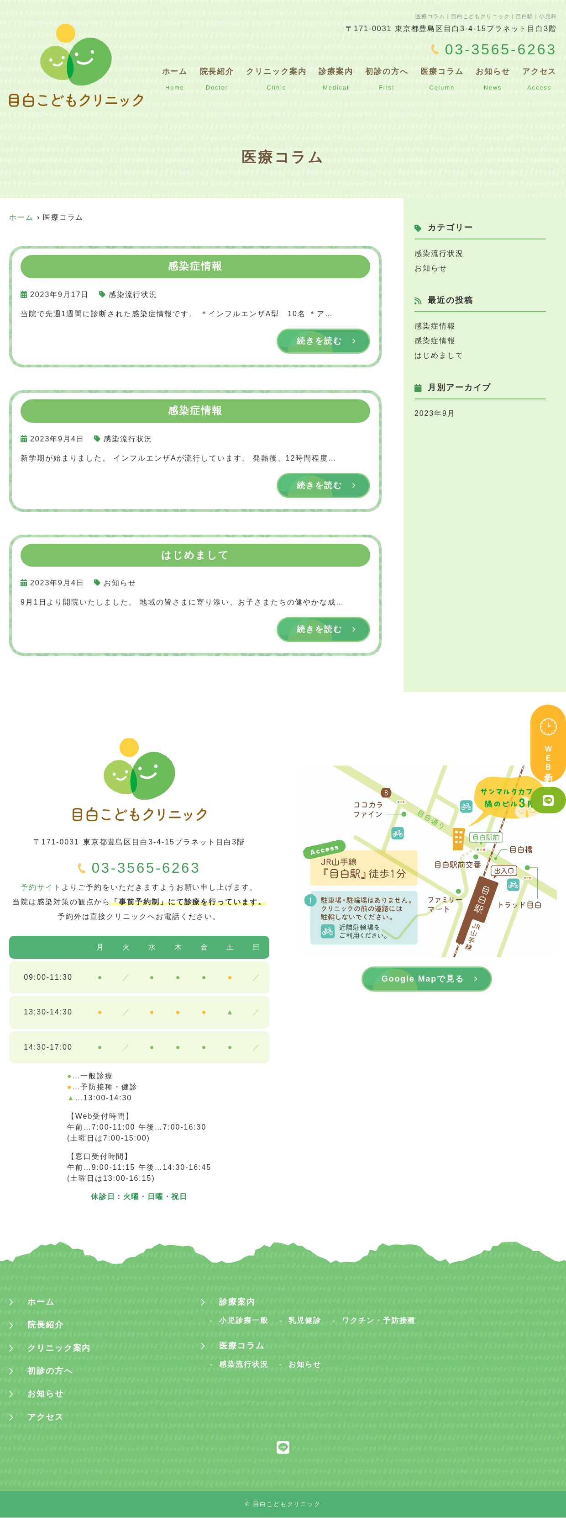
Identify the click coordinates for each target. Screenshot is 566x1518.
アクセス (539, 78)
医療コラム (443, 78)
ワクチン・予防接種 (378, 1321)
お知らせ (494, 78)
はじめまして (439, 355)
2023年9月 (435, 413)
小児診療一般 (243, 1321)
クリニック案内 (279, 78)
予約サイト (41, 888)
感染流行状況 (133, 294)
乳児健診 (305, 1321)
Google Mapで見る (422, 979)
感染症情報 (435, 326)
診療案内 (338, 78)
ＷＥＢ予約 (548, 743)
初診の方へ (388, 78)
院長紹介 (221, 78)
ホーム (179, 78)
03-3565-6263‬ (146, 868)
